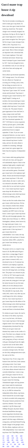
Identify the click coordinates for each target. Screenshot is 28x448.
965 (23, 444)
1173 (3, 442)
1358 (8, 438)
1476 (8, 446)
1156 (8, 435)
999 (12, 435)
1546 (17, 440)
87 (11, 444)
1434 (22, 442)
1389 (8, 442)
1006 (8, 440)
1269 (22, 440)
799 (3, 444)
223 (3, 435)
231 (18, 442)
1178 (13, 438)
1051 (17, 446)
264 (15, 444)
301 (17, 438)
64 (7, 444)
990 (3, 446)
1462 (13, 446)
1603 (21, 435)
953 (17, 435)
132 (21, 438)
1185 (13, 442)
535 (19, 444)
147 (3, 438)
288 (12, 440)
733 (3, 440)
